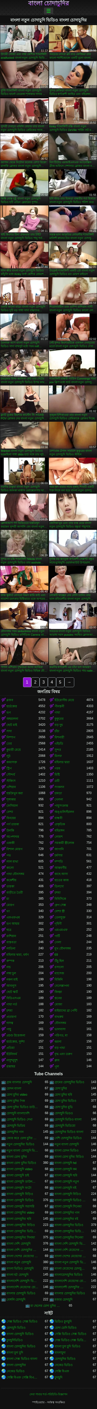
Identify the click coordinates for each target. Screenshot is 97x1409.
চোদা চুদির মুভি (64, 1107)
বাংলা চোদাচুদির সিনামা (20, 1237)
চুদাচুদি (58, 1377)
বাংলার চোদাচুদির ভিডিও (70, 1293)
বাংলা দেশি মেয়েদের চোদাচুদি (71, 1250)
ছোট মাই (11, 725)
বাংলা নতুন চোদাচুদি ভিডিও (71, 1262)
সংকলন (59, 787)
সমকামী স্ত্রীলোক (64, 843)
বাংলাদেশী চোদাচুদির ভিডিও (71, 1287)
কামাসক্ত (11, 762)
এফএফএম (13, 917)
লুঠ (8, 756)
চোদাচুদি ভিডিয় (15, 1126)
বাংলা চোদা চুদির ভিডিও (21, 1163)
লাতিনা (10, 948)
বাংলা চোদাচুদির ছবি (18, 1219)
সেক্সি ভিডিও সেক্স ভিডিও (70, 1334)
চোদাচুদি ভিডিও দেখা (19, 1119)
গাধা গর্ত (11, 1004)
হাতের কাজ (62, 880)
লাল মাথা (12, 861)
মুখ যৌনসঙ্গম (63, 948)
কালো (10, 868)
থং (8, 911)
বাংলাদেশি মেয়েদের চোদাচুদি (71, 1281)
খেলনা (59, 799)
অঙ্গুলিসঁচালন (64, 812)
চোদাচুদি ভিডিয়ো (65, 1126)
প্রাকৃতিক (60, 824)
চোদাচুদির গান (15, 1132)
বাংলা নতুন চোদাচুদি (18, 1262)
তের (9, 743)
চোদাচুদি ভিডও (64, 1113)
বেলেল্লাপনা (62, 986)
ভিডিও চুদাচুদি (63, 1321)
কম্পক (10, 961)
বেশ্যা (9, 812)
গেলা (58, 942)
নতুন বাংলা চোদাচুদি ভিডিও (22, 1150)
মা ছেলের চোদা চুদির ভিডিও (47, 1306)
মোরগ (10, 905)
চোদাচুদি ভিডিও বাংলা (68, 1119)
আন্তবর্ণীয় (60, 868)
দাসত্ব (9, 1023)
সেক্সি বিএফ (62, 1371)
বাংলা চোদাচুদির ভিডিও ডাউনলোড (22, 1231)
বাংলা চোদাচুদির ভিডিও (69, 1225)
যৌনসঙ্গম (60, 1023)
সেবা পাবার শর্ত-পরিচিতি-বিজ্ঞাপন (48, 1394)
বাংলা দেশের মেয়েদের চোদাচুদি (22, 1256)
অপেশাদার (12, 837)
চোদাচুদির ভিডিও (65, 1359)
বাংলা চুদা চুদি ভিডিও (67, 1346)
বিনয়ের (11, 818)
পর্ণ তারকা (12, 824)
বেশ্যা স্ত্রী (60, 911)
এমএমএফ (61, 930)
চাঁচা (57, 731)
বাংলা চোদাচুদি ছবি (66, 1175)
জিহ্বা (58, 992)
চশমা (58, 892)
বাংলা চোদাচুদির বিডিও (20, 1225)
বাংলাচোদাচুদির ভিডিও (69, 1275)
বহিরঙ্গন (59, 830)
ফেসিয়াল (12, 805)
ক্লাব (57, 1060)
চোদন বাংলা (13, 1088)
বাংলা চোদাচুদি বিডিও (68, 1194)
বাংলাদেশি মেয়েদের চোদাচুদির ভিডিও (22, 1287)
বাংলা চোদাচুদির (48, 3)
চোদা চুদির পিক (15, 1101)
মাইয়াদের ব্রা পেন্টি (66, 1010)
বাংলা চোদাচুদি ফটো (18, 1188)
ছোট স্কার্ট (12, 992)
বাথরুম (59, 1017)
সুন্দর (58, 750)
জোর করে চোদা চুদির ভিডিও (22, 1138)
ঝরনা (58, 1041)
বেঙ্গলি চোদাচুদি (15, 1299)
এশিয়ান (11, 787)
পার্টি (57, 936)
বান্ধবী (58, 818)
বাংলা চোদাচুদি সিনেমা (68, 1206)
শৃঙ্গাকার (11, 799)
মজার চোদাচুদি (63, 1299)
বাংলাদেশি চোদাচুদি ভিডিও (22, 1281)
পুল (57, 1066)
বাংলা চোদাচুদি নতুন (67, 1181)
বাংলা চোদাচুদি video (19, 1169)
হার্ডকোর (11, 706)
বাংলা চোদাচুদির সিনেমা (69, 1237)
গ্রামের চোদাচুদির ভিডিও (70, 1082)
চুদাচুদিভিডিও (14, 1340)
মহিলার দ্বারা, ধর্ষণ (17, 954)
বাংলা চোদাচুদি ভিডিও (20, 1200)
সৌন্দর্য (10, 774)
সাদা (9, 731)
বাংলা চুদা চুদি (14, 1352)
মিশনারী (59, 737)
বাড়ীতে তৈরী (14, 892)
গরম (57, 768)
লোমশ (59, 837)
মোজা (58, 1004)
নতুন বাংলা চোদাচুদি (67, 1144)
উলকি (10, 830)
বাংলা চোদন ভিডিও (67, 1150)
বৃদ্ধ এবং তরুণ (63, 1054)
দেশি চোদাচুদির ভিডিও (68, 1138)
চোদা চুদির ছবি (63, 1094)
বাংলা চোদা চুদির (16, 1157)
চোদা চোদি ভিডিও (66, 1328)
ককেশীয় (11, 880)
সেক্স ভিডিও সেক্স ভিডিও (22, 1321)
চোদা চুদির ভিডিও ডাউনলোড (22, 1107)
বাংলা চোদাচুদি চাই (17, 1175)
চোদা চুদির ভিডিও (66, 1101)
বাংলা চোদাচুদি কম (66, 1169)
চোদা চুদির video (16, 1094)
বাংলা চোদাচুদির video (20, 1212)
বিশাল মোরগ (14, 849)
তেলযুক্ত (60, 917)
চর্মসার (59, 855)
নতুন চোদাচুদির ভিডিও (20, 1144)
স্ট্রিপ (9, 768)
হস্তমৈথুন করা (14, 793)
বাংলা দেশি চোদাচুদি (18, 1243)
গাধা (57, 712)
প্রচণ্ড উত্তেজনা (15, 1035)
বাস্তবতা (11, 942)
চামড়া (58, 793)
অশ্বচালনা (12, 719)
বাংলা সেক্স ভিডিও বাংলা (21, 1359)
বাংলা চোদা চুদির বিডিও (69, 1157)
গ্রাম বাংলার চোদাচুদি (19, 1082)
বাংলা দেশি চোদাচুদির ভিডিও (22, 1250)
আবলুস (11, 986)
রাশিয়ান (11, 936)
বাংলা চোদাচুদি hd (66, 1163)
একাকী (10, 843)
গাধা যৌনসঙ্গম (15, 874)
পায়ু (8, 1029)
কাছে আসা (61, 874)
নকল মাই (12, 979)
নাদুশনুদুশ (12, 1060)
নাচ (8, 967)
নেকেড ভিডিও (64, 1365)
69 (56, 954)
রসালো (59, 967)
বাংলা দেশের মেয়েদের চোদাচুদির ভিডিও (71, 1256)
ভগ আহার (12, 923)
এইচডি (59, 743)
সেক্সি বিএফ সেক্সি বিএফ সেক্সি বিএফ (22, 1377)
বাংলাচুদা (60, 1352)
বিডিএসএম (13, 998)
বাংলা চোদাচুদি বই (66, 1188)
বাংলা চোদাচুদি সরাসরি (20, 1206)
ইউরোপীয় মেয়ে (64, 700)
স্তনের (58, 998)
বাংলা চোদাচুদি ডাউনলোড (22, 1181)
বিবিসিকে (60, 899)
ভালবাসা (60, 1029)
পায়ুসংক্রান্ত (61, 805)
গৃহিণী (58, 923)
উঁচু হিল (59, 961)
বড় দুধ (59, 725)
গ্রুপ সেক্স (60, 905)
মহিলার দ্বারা (62, 762)
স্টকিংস (11, 781)
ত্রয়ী (57, 781)
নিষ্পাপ (10, 737)
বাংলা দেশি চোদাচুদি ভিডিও (71, 1243)
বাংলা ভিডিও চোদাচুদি (20, 1268)
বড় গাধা (60, 1048)
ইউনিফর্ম (11, 1054)
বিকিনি (59, 979)
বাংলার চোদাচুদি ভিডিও (20, 1293)
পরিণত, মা (61, 1035)
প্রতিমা (10, 1048)
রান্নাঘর (10, 1066)
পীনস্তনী (59, 706)
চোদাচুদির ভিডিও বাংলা (69, 1132)
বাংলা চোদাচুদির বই (66, 1219)
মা (7, 899)
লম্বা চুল (11, 973)
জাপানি (59, 849)
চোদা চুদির (61, 1088)
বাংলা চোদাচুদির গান (67, 1212)
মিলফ (58, 756)
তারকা (10, 886)
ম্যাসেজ (59, 973)
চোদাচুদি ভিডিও (16, 1328)
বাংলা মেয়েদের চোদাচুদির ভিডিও (71, 1268)
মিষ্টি (57, 774)
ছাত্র (8, 930)
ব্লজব (9, 700)
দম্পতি (59, 861)
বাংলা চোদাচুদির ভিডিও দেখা (71, 1231)
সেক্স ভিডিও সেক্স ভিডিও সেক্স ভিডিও (71, 1340)
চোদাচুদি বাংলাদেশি (17, 1113)
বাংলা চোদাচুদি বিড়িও (19, 1194)
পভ (8, 855)
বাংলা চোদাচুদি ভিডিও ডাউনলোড (71, 1200)
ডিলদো (59, 886)
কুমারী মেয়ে (13, 750)
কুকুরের (59, 719)
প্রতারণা (11, 1017)
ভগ (8, 712)
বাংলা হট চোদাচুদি (17, 1275)
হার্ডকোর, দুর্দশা (15, 1041)
